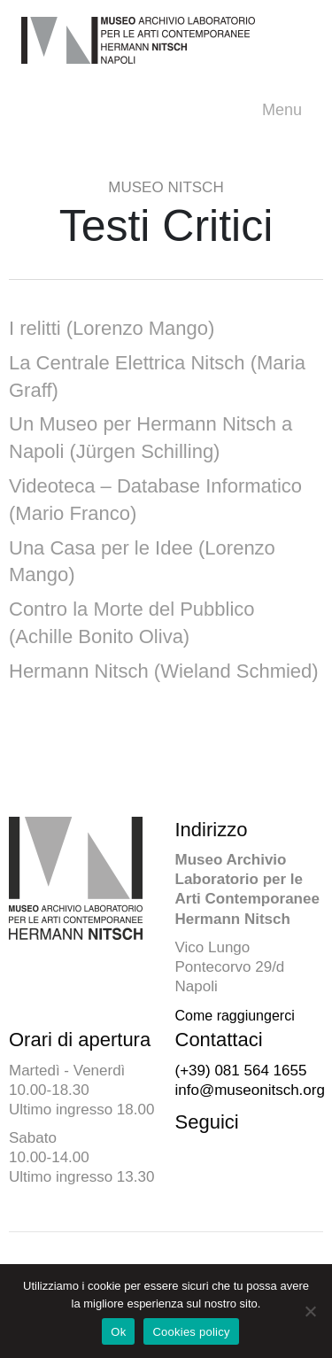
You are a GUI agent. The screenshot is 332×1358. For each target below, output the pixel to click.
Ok (118, 1332)
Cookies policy (190, 1332)
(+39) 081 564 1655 (241, 1070)
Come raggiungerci (235, 1015)
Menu (286, 110)
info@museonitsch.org (250, 1090)
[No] (310, 1311)
